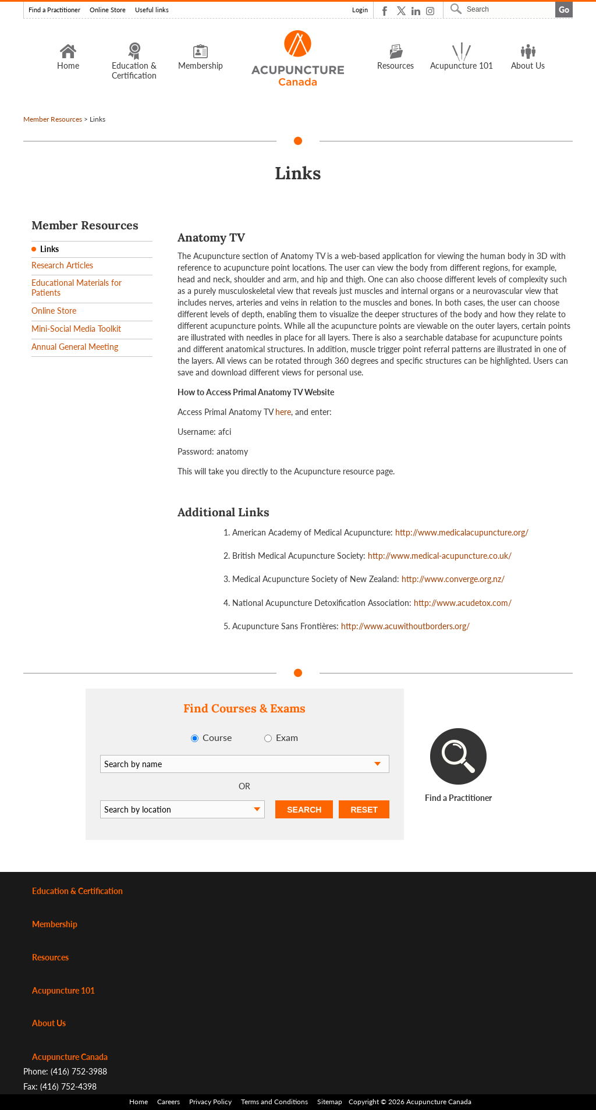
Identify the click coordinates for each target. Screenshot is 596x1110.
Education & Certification (134, 60)
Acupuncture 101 (461, 55)
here (283, 412)
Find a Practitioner (54, 9)
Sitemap (329, 1101)
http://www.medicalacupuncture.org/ (461, 532)
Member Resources (52, 119)
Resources (395, 55)
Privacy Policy (210, 1101)
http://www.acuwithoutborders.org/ (405, 626)
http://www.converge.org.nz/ (453, 579)
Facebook (386, 10)
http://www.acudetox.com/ (463, 603)
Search (457, 9)
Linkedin (416, 10)
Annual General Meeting (74, 347)
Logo (298, 58)
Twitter (401, 10)
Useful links (152, 9)
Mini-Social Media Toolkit (76, 329)
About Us (528, 55)
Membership (200, 55)
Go (564, 10)
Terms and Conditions (274, 1101)
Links (49, 249)
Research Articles (62, 265)
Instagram (430, 10)
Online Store (108, 9)
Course (217, 737)
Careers (168, 1101)
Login (360, 9)
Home (68, 55)
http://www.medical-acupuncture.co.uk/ (440, 556)
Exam (287, 737)
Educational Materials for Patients (76, 287)
